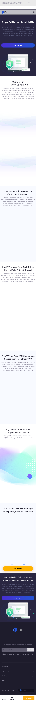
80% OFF (29, 698)
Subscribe (30, 650)
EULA (13, 690)
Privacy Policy (5, 690)
